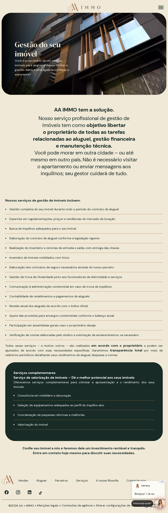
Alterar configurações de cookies (118, 505)
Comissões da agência (77, 505)
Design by (150, 505)
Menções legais (47, 505)
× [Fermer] (162, 481)
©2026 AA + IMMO (21, 506)
